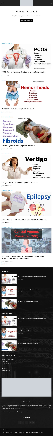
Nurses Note (4, 75)
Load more (5, 264)
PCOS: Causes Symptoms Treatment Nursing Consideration (23, 72)
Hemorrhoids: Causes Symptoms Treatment (18, 109)
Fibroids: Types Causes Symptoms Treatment (18, 146)
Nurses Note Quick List (7, 43)
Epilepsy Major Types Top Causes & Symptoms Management (24, 219)
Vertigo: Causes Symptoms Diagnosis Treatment (19, 183)
